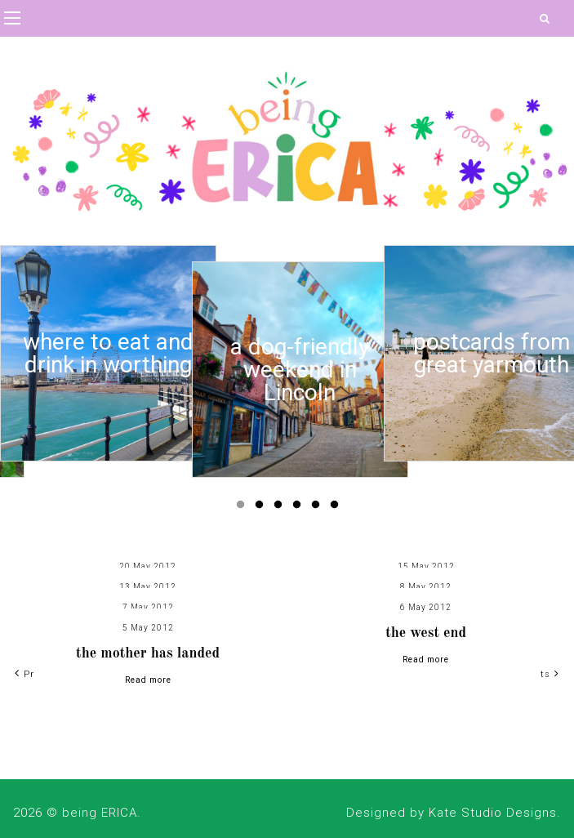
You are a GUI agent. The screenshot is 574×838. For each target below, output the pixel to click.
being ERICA (99, 812)
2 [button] (262, 508)
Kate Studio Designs (493, 812)
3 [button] (281, 508)
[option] (108, 353)
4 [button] (299, 508)
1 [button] (243, 508)
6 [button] (337, 508)
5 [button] (318, 508)
